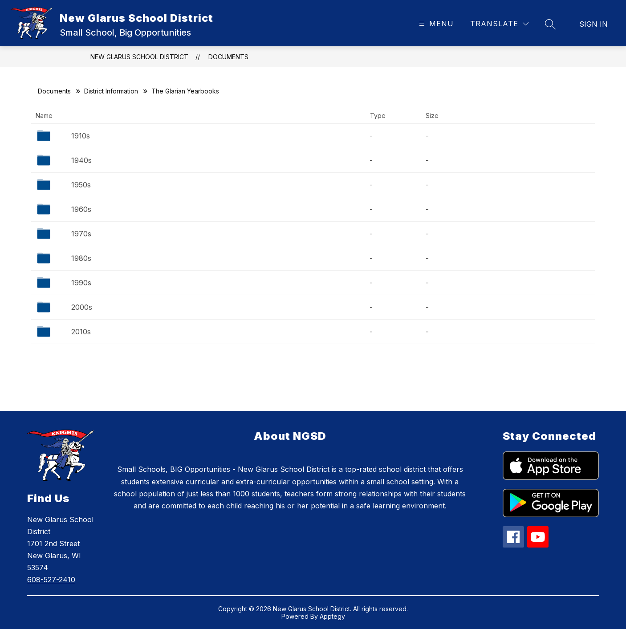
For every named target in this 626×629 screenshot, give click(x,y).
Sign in (593, 24)
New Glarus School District (139, 57)
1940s (81, 160)
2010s (81, 331)
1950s (81, 184)
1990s (81, 282)
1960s (81, 209)
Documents (228, 57)
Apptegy (332, 616)
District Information (111, 91)
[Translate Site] (499, 23)
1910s (80, 135)
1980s (81, 258)
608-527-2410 (51, 579)
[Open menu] (435, 23)
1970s (81, 233)
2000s (81, 307)
